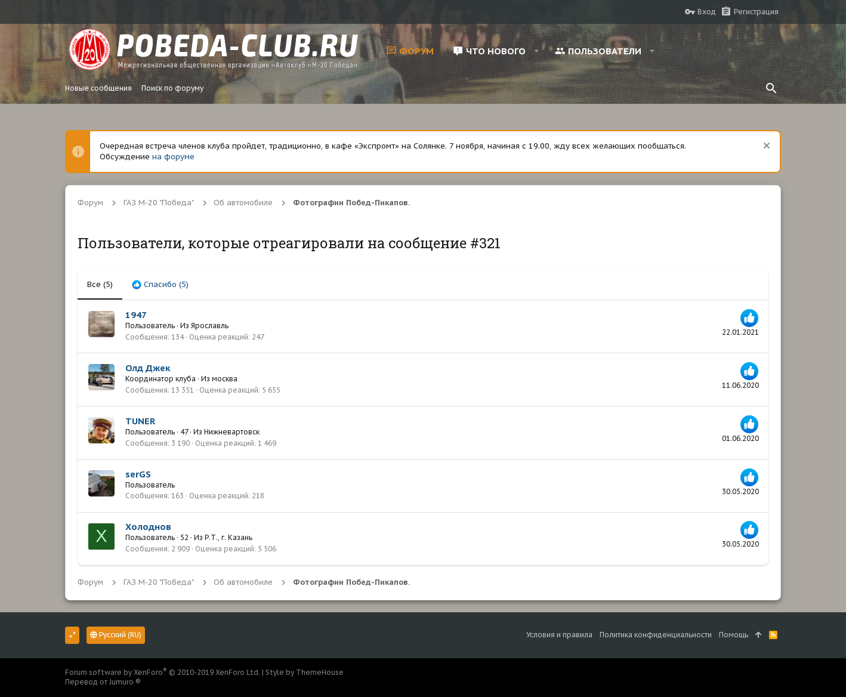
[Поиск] (771, 88)
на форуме (173, 157)
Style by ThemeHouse (304, 672)
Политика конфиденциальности (656, 634)
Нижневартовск (232, 431)
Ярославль (210, 325)
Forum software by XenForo (162, 672)
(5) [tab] (100, 284)
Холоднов (148, 526)
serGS (138, 474)
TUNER (140, 421)
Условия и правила (559, 634)
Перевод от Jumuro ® (103, 681)
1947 (136, 314)
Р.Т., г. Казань (228, 537)
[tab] (160, 285)
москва (224, 378)
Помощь (733, 634)
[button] (536, 50)
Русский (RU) (115, 634)
